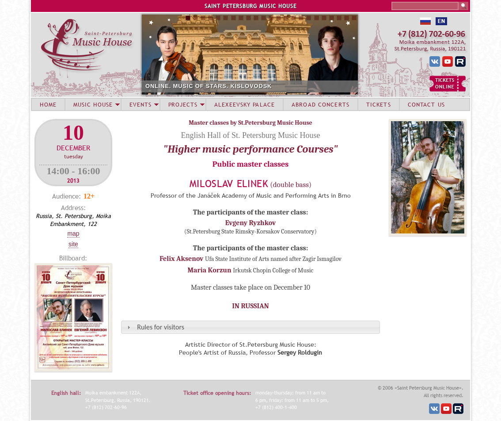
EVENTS (140, 104)
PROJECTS (183, 104)
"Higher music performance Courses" (250, 149)
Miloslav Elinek (229, 184)
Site (73, 244)
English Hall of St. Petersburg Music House (250, 135)
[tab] (250, 327)
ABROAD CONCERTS (320, 104)
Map (73, 233)
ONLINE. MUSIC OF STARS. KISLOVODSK (208, 86)
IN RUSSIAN (250, 306)
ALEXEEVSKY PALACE (244, 104)
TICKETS (378, 104)
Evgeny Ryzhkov (250, 223)
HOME (48, 104)
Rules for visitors (160, 327)
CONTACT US (426, 104)
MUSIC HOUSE (92, 104)
